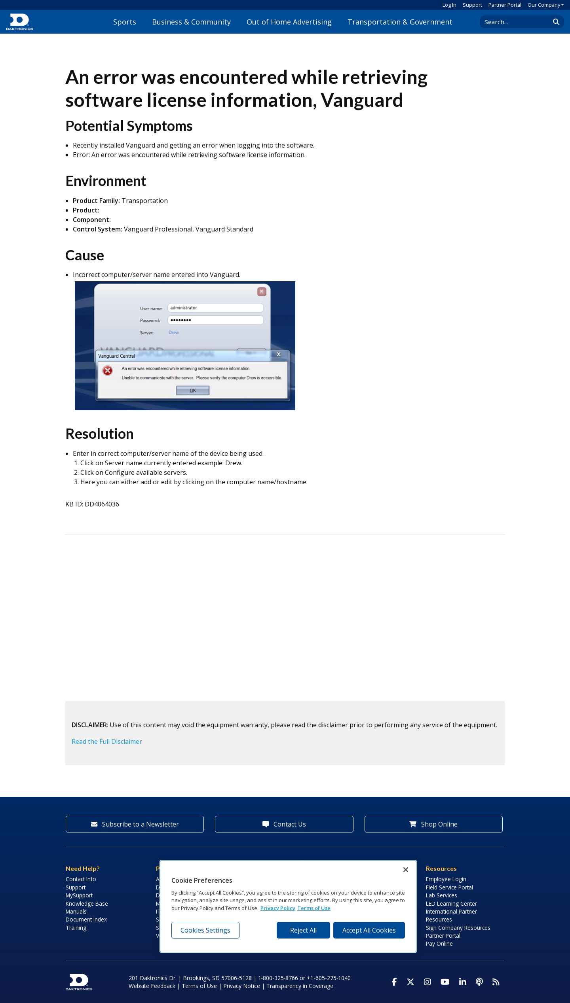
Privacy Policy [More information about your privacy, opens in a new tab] (277, 908)
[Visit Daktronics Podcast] (479, 982)
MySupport (79, 895)
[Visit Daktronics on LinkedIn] (462, 982)
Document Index (86, 919)
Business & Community (191, 22)
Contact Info (81, 879)
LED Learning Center (451, 903)
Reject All (303, 930)
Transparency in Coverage (299, 986)
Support (472, 4)
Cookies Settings (205, 930)
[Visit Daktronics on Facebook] (394, 982)
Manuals (76, 911)
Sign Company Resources (458, 927)
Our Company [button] (544, 4)
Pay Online (439, 943)
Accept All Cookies (369, 930)
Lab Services (441, 895)
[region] (288, 906)
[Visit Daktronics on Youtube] (445, 982)
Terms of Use (199, 986)
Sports (124, 22)
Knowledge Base (87, 903)
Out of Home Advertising (289, 22)
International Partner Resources (451, 915)
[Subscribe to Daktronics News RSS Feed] (496, 982)
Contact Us (284, 824)
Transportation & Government (400, 22)
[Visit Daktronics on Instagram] (427, 982)
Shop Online (433, 824)
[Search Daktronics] (518, 22)
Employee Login (446, 879)
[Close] (405, 869)
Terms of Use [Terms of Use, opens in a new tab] (314, 908)
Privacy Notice (241, 986)
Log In (449, 4)
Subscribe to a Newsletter (135, 824)
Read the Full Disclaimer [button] (107, 741)
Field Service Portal (449, 887)
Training (76, 927)
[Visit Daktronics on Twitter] (410, 982)
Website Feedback (152, 986)
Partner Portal (504, 4)
